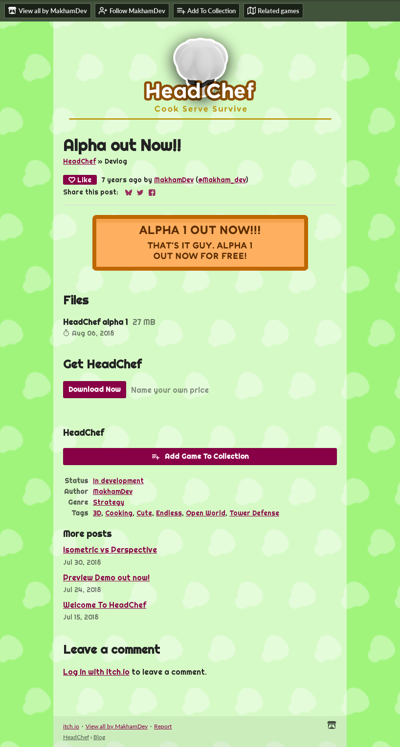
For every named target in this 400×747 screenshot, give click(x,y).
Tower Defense (254, 513)
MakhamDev (174, 180)
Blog (99, 737)
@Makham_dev (222, 180)
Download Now (94, 389)
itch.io (71, 726)
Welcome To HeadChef (104, 605)
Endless (169, 513)
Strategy (108, 502)
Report (163, 726)
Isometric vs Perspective (110, 550)
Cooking (119, 513)
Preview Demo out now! (106, 577)
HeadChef (79, 161)
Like (79, 179)
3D (97, 513)
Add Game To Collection (200, 456)
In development (118, 481)
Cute (144, 513)
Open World (205, 513)
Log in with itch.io (96, 672)
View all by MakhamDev (117, 726)
